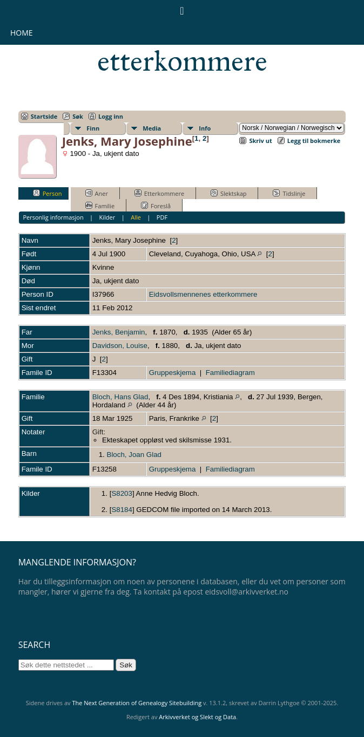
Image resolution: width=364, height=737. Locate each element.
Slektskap (229, 193)
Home (21, 33)
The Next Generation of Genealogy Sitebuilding (136, 703)
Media (152, 128)
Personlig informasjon (53, 217)
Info (205, 128)
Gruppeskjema (172, 372)
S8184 (121, 510)
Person (47, 193)
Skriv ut (260, 141)
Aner (96, 193)
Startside (44, 116)
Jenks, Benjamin (118, 332)
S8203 (121, 493)
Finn (92, 128)
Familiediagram (230, 372)
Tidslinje (289, 193)
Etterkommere (159, 193)
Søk (77, 116)
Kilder (107, 217)
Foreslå (156, 205)
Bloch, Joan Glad (134, 455)
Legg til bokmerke (314, 141)
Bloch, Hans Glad (120, 397)
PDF (162, 217)
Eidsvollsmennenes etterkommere (182, 46)
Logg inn (110, 116)
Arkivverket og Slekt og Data (197, 717)
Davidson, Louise (119, 346)
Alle (136, 217)
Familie (99, 205)
